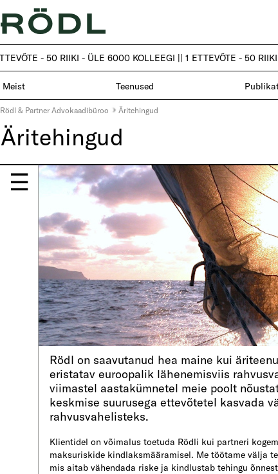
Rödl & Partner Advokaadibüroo (54, 109)
